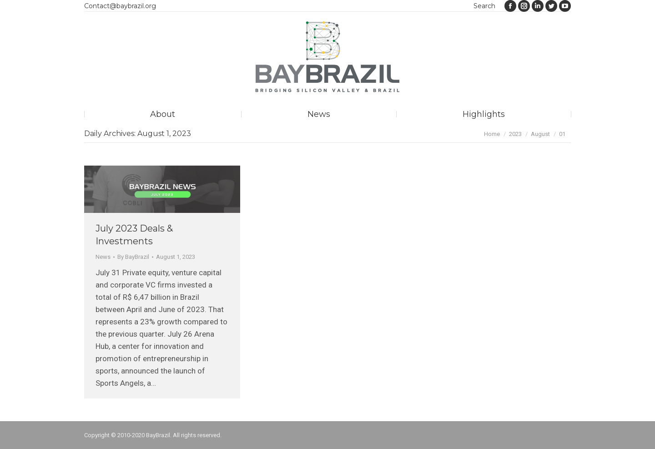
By (133, 256)
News (103, 256)
